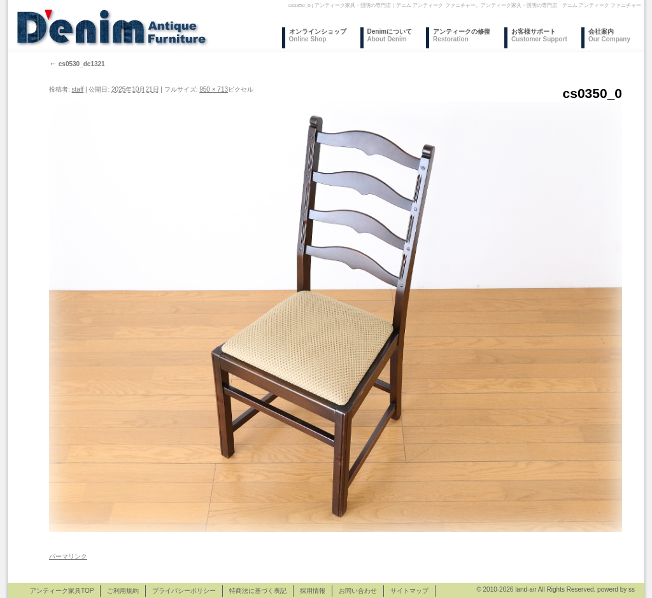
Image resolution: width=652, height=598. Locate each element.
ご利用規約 (123, 590)
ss (631, 589)
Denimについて (390, 35)
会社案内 (609, 35)
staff (78, 89)
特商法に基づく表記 (258, 590)
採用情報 (312, 590)
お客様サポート (539, 35)
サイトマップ (409, 590)
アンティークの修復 (461, 35)
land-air (525, 589)
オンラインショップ (317, 35)
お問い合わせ (358, 590)
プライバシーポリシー (184, 590)
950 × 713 (213, 89)
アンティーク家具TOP (62, 590)
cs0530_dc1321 (77, 63)
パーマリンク (68, 556)
